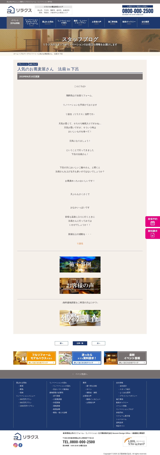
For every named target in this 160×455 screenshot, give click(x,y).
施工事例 (119, 399)
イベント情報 (121, 406)
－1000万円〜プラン (26, 406)
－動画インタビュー (92, 399)
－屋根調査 (55, 406)
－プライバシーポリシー (127, 396)
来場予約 (119, 413)
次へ (98, 343)
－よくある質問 (124, 393)
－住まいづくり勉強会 (60, 389)
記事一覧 (80, 343)
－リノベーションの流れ (61, 386)
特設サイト (120, 426)
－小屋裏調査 (56, 399)
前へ (61, 343)
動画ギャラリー (122, 403)
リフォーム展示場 (123, 416)
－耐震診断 (55, 409)
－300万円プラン (24, 399)
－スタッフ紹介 (124, 389)
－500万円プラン (24, 403)
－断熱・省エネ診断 (59, 413)
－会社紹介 (122, 386)
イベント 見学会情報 (15, 21)
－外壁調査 (55, 403)
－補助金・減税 (91, 393)
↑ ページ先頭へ (80, 374)
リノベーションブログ (124, 409)
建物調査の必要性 (56, 393)
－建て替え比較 (91, 386)
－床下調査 (55, 396)
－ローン (88, 389)
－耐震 (20, 386)
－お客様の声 (90, 403)
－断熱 (20, 389)
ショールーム (121, 419)
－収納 (20, 393)
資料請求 (119, 423)
